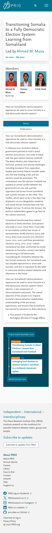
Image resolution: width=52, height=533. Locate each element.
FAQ (5, 482)
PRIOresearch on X (14, 498)
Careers (6, 465)
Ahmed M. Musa (30, 51)
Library (6, 469)
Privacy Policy (9, 521)
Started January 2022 (17, 379)
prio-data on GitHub (15, 512)
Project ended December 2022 (21, 335)
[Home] (12, 5)
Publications (26, 129)
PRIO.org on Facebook (16, 493)
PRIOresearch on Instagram (19, 502)
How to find (8, 472)
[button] (46, 5)
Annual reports (10, 462)
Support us (8, 485)
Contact (7, 475)
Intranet (7, 479)
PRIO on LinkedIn (14, 507)
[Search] (35, 5)
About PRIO (8, 459)
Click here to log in (12, 518)
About (26, 124)
